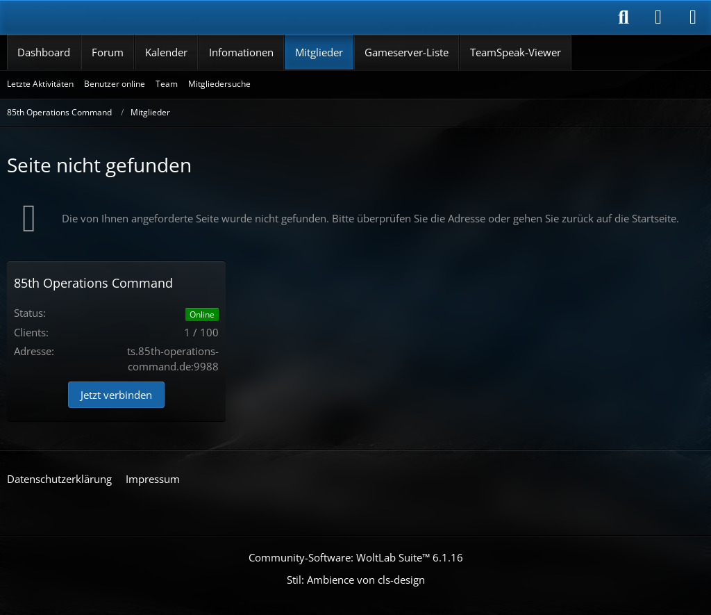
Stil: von (356, 580)
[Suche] (623, 17)
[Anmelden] (658, 17)
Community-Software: (356, 557)
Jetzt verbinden (116, 395)
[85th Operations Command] (90, 17)
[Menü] (693, 17)
